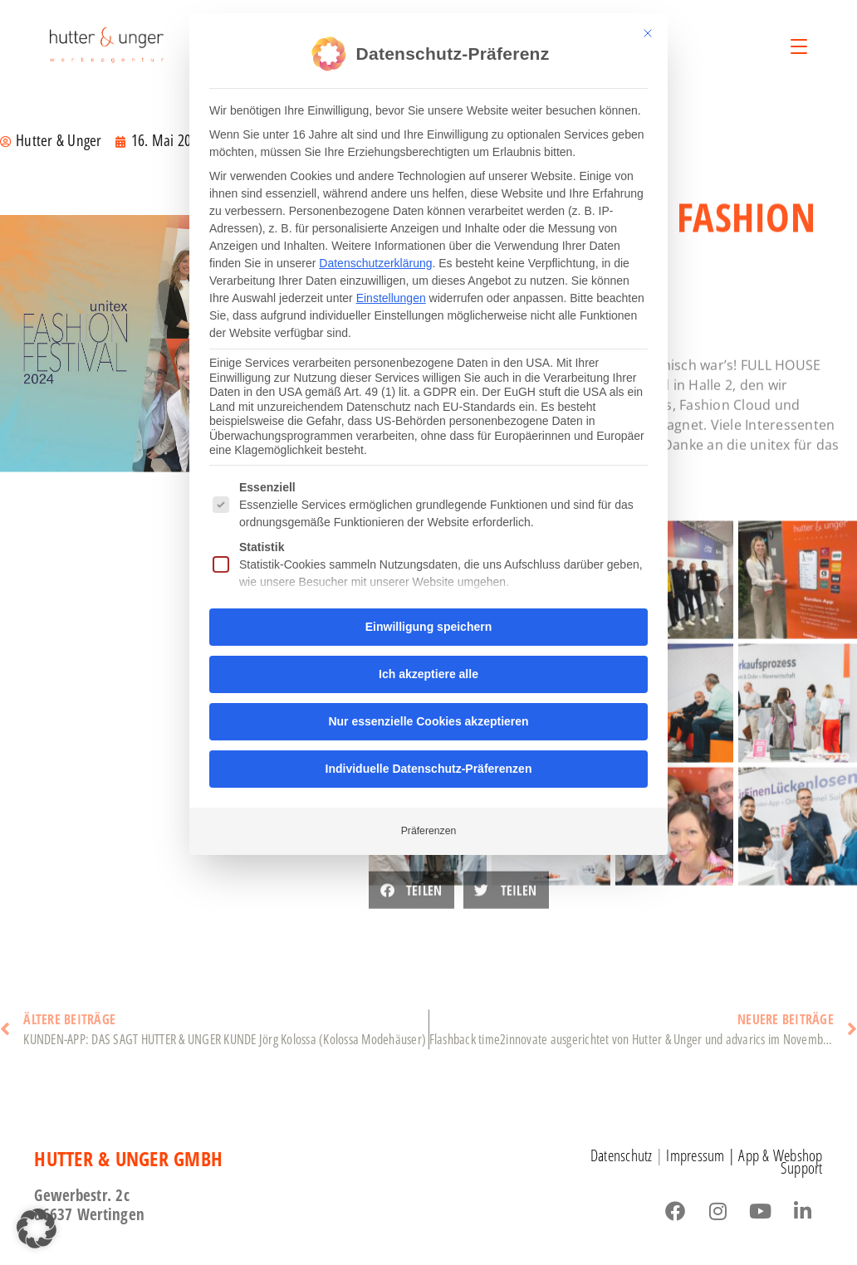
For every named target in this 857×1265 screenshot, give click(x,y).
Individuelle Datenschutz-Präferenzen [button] (429, 766)
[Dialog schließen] (647, 30)
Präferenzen (429, 828)
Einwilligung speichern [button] (428, 624)
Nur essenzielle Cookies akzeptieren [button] (428, 718)
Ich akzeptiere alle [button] (428, 671)
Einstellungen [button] (391, 295)
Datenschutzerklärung (375, 260)
